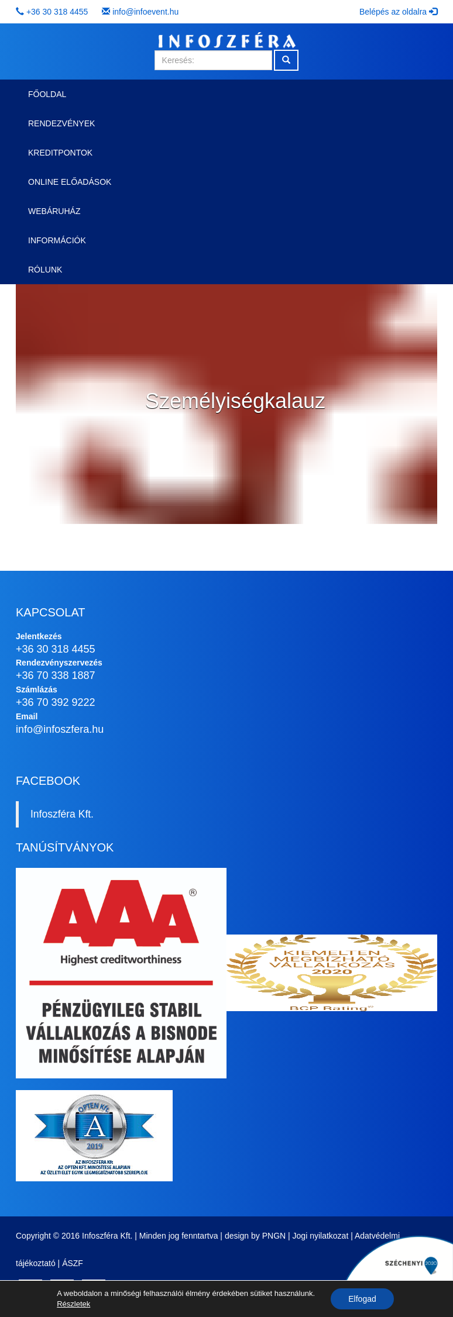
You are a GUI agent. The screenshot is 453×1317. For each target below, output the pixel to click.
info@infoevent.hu (145, 11)
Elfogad (362, 1299)
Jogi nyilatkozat (321, 1235)
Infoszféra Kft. (62, 814)
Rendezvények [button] (61, 123)
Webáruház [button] (54, 211)
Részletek (73, 1303)
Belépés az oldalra (398, 11)
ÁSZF (72, 1263)
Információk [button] (57, 240)
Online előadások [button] (69, 182)
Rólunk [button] (45, 269)
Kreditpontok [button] (60, 152)
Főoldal (47, 94)
